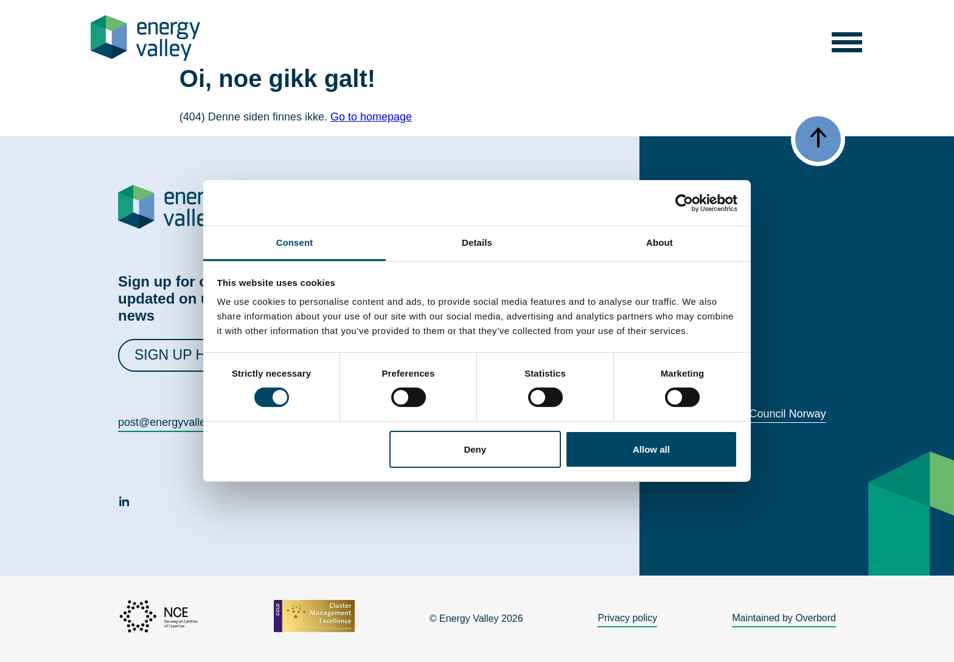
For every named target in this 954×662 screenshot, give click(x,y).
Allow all (651, 449)
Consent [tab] (294, 242)
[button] (847, 38)
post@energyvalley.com (176, 422)
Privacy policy (627, 618)
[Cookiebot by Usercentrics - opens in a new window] (684, 202)
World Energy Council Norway (753, 414)
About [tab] (659, 242)
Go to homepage (371, 117)
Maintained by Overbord (784, 618)
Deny (475, 449)
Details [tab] (477, 242)
